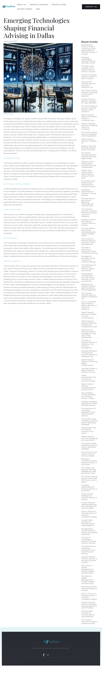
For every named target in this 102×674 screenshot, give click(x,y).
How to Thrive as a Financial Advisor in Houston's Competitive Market (89, 514)
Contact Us (91, 7)
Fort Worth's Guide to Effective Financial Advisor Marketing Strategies (89, 421)
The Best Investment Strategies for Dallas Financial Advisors (89, 403)
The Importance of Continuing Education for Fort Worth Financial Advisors (88, 412)
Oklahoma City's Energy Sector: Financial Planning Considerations (88, 164)
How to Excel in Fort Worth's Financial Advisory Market (89, 454)
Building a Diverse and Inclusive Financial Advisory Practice (88, 222)
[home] (8, 6)
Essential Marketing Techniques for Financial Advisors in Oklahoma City (89, 353)
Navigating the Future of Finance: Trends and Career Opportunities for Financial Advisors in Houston (89, 49)
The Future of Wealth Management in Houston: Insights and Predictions (87, 569)
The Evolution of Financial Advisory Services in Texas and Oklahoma (88, 241)
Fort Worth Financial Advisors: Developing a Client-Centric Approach (89, 93)
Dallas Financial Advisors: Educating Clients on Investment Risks (89, 117)
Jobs (38, 9)
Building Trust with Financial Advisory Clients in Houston (88, 148)
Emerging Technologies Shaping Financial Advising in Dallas (88, 60)
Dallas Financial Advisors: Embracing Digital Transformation (89, 362)
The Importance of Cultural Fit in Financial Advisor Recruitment (88, 267)
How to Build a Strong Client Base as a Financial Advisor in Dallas (88, 395)
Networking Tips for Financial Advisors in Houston (89, 588)
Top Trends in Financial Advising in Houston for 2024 (89, 621)
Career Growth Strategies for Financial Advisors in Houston (89, 496)
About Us (21, 4)
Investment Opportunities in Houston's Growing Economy (88, 192)
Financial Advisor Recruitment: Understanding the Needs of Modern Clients (88, 232)
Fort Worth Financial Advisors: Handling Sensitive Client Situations (89, 108)
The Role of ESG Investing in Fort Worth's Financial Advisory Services (88, 68)
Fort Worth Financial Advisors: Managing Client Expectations (89, 134)
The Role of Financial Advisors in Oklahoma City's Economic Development (89, 344)
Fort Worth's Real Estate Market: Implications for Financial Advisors (88, 183)
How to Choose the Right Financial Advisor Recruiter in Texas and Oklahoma (89, 305)
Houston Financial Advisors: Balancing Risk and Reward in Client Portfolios (89, 505)
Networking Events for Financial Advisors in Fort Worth (88, 430)
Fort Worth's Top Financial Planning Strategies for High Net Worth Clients (88, 470)
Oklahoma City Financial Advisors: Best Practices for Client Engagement (88, 287)
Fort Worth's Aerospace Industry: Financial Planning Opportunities (89, 155)
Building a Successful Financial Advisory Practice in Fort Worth (89, 461)
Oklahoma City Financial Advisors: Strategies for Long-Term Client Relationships (89, 333)
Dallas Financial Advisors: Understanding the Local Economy (88, 386)
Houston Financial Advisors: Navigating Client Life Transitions (89, 126)
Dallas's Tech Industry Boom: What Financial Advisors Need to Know (88, 174)
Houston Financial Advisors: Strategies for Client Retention (89, 101)
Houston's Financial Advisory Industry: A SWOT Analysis (89, 76)
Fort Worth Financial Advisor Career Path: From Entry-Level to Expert (89, 479)
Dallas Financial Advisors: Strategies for (89, 141)
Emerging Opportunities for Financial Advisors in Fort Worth (89, 488)
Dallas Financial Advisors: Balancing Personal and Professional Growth (89, 323)
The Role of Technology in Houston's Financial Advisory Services (88, 540)
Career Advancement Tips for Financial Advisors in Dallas (88, 378)
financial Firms (59, 4)
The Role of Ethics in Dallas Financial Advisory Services (89, 370)
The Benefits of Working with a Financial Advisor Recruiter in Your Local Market (88, 277)
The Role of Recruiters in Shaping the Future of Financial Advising (89, 250)
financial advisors (39, 4)
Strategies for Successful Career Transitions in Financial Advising (88, 259)
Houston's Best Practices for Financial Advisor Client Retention (88, 523)
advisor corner (24, 9)
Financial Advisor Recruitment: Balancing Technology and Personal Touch (88, 202)
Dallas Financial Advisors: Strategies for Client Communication (89, 315)
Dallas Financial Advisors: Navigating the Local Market (89, 438)
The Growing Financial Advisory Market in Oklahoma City (89, 296)
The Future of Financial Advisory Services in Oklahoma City (88, 84)
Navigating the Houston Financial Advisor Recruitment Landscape (89, 531)
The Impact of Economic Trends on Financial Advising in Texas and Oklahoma (89, 212)
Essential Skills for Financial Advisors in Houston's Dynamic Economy (89, 559)
